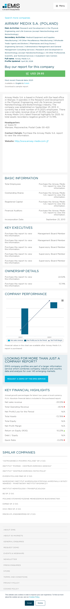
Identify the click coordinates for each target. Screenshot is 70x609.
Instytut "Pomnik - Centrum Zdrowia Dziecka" (27, 466)
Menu (60, 6)
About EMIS (9, 530)
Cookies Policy (34, 597)
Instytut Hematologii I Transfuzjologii (24, 489)
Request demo (11, 547)
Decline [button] (40, 603)
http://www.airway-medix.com (31, 141)
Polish (26, 83)
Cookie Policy (11, 589)
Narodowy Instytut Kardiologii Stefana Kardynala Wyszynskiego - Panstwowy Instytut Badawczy (35, 482)
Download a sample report (16, 86)
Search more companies (17, 18)
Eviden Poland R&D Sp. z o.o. (17, 476)
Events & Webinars (13, 553)
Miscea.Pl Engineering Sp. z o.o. (19, 514)
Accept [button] (29, 603)
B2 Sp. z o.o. (8, 494)
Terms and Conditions (15, 577)
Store (6, 571)
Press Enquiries (12, 565)
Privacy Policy (11, 583)
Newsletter (10, 559)
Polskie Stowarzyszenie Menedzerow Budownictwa (31, 499)
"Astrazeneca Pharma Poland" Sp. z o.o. (24, 461)
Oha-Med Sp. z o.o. (12, 509)
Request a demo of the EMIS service (26, 379)
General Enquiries (13, 542)
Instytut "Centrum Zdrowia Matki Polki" (24, 471)
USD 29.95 (35, 73)
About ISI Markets (13, 536)
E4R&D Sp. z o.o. (10, 504)
